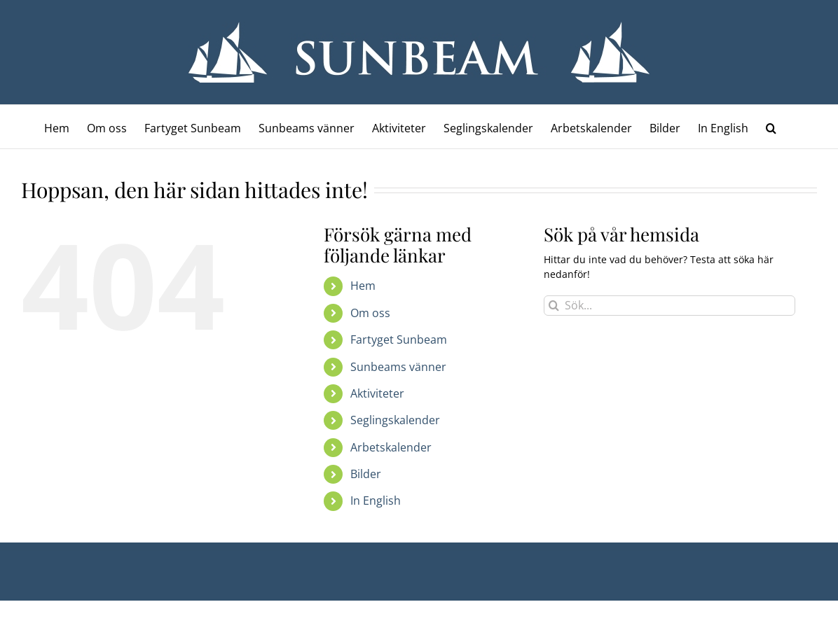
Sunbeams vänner (398, 366)
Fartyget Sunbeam (398, 339)
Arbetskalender (391, 447)
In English (375, 500)
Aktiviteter (377, 393)
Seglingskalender (395, 420)
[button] (771, 126)
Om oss (370, 313)
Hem (363, 285)
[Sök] (554, 305)
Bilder (365, 474)
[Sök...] (669, 305)
